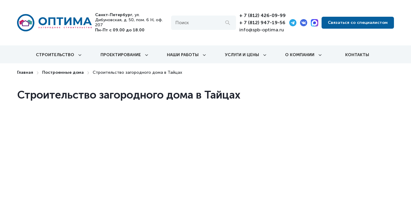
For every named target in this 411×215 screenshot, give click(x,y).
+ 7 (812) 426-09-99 (262, 15)
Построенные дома (63, 72)
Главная (25, 72)
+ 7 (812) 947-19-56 (262, 22)
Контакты (357, 54)
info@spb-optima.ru (261, 30)
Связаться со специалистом (358, 22)
